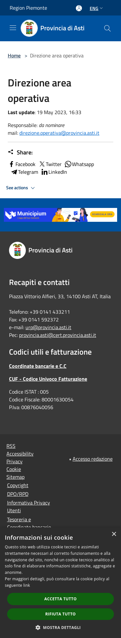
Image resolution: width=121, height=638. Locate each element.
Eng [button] (97, 8)
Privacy (14, 461)
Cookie (13, 469)
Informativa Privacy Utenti (28, 506)
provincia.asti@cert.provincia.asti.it (57, 335)
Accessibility (20, 453)
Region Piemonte (28, 8)
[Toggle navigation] (13, 28)
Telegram (24, 172)
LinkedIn (54, 172)
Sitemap (15, 477)
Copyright (17, 485)
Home (14, 55)
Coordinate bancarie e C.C (37, 366)
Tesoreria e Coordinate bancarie (29, 523)
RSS (10, 446)
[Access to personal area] (79, 8)
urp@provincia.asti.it (48, 327)
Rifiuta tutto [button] (60, 614)
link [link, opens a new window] (26, 585)
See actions (21, 188)
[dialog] (60, 582)
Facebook (21, 164)
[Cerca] (107, 28)
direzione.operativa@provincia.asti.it (59, 133)
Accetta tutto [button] (60, 599)
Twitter (50, 164)
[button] (60, 627)
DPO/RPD (17, 494)
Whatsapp (79, 164)
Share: (20, 152)
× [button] (113, 534)
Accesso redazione (93, 459)
